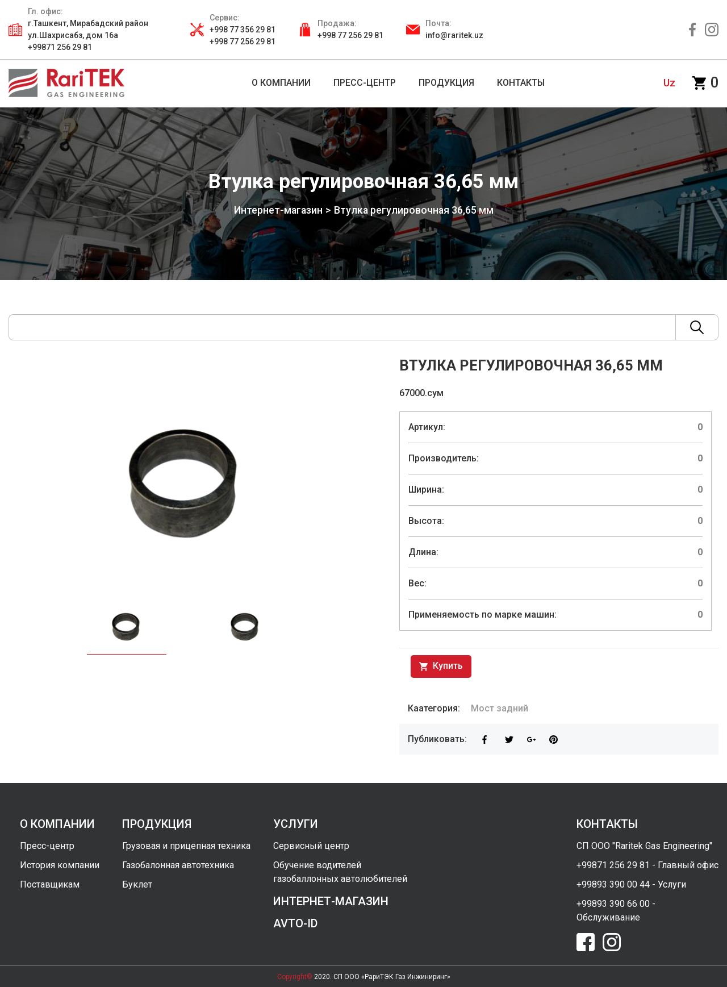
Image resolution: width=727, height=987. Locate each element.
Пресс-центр (47, 845)
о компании (57, 823)
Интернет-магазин (278, 210)
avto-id (295, 923)
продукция (156, 823)
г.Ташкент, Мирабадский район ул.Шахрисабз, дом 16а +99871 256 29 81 (88, 35)
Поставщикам (50, 883)
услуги (295, 823)
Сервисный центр (311, 845)
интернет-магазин (330, 900)
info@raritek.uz (454, 35)
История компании (59, 864)
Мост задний (499, 707)
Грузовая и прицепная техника (186, 845)
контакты (607, 823)
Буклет (137, 883)
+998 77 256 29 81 (350, 35)
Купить (441, 666)
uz (669, 83)
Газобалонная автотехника (178, 864)
